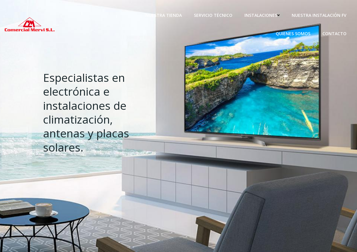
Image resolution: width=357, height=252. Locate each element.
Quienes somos (293, 33)
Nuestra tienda (163, 15)
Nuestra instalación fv (319, 15)
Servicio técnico (213, 15)
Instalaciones (262, 15)
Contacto (334, 33)
